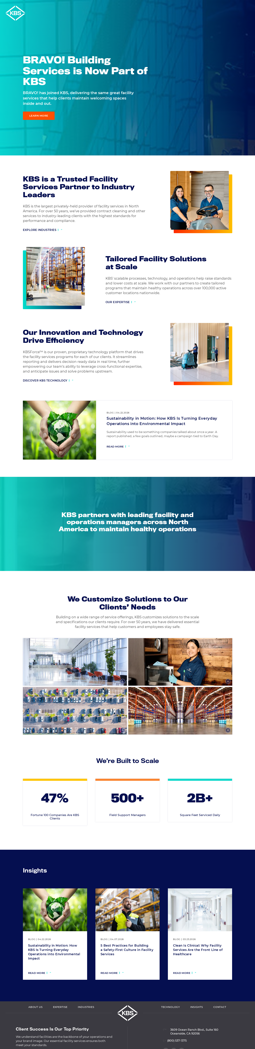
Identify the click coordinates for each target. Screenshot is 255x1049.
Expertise (60, 1024)
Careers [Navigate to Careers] (240, 4)
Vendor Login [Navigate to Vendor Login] (194, 4)
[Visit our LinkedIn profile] (246, 132)
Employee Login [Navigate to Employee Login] (219, 4)
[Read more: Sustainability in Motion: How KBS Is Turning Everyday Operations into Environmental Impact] (118, 447)
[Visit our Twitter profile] (246, 147)
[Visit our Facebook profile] (246, 140)
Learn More (38, 115)
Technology (170, 1024)
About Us (35, 1024)
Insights (196, 1024)
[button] (251, 4)
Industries (86, 1024)
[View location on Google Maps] (190, 1046)
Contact (219, 1024)
